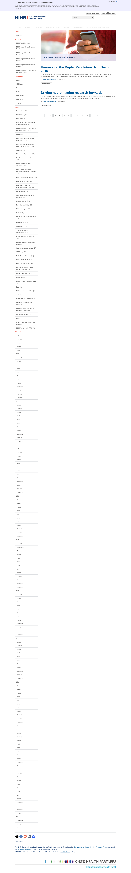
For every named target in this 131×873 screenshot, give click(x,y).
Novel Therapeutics (24, 273)
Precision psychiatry (24, 205)
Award (19, 318)
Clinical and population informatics (23, 165)
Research (28, 27)
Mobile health (21, 277)
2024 (18, 401)
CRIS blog (19, 84)
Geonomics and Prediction (26, 299)
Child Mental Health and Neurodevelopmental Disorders (26, 172)
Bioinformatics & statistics (25, 291)
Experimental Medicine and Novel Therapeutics (24, 268)
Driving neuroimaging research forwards (71, 92)
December (20, 397)
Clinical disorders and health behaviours (25, 139)
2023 (18, 448)
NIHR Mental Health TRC (25, 328)
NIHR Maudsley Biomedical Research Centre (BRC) (25, 309)
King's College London (25, 849)
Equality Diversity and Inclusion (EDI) (26, 243)
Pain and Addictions (24, 181)
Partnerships (79, 27)
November (20, 394)
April (18, 350)
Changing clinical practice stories (24, 303)
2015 (18, 817)
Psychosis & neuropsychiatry (25, 237)
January (19, 339)
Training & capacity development (22, 231)
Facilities (39, 27)
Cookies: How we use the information (35, 6)
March (19, 346)
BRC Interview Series (24, 263)
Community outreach (24, 314)
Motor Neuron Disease (25, 256)
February (19, 343)
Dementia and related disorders (26, 217)
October (19, 390)
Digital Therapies (23, 209)
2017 (18, 729)
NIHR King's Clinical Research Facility (26, 48)
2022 (18, 496)
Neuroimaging (22, 191)
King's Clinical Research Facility (26, 282)
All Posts (19, 35)
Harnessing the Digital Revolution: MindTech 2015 (75, 69)
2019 (18, 638)
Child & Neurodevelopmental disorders (25, 196)
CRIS (19, 134)
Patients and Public (53, 27)
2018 (18, 682)
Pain (19, 287)
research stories (23, 201)
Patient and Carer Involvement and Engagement (26, 123)
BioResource (22, 222)
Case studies (20, 547)
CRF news (19, 99)
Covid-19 (20, 150)
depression (21, 226)
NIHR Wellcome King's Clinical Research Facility (26, 71)
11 (92, 115)
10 (87, 115)
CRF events (20, 95)
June (18, 376)
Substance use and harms (26, 248)
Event (18, 92)
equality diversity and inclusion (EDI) (26, 323)
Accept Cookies (111, 1)
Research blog (20, 88)
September (20, 386)
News (18, 80)
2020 (18, 591)
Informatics (21, 115)
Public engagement (24, 259)
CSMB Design (65, 852)
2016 (18, 769)
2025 (18, 354)
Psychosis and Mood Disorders (26, 159)
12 (98, 115)
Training (67, 27)
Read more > (46, 84)
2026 (18, 335)
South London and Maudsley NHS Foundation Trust (25, 145)
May (18, 372)
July (18, 379)
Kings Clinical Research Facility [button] (98, 27)
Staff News (21, 118)
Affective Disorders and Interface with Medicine (25, 186)
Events (20, 213)
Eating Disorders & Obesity (26, 177)
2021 (18, 540)
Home (19, 27)
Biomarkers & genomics (25, 154)
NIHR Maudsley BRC (23, 43)
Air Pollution (21, 295)
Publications (22, 111)
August (19, 383)
